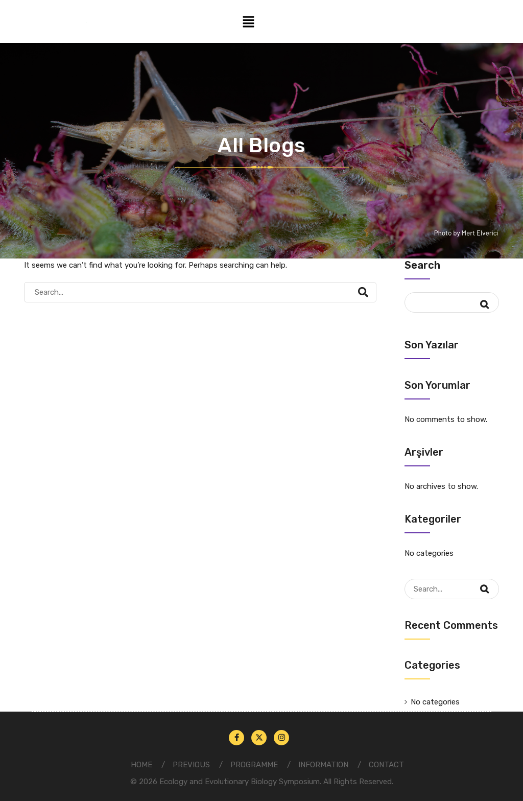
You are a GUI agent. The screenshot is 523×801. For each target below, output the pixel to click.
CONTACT (386, 764)
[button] (248, 21)
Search (422, 265)
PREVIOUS (191, 764)
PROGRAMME (254, 764)
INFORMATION (323, 764)
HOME (141, 764)
